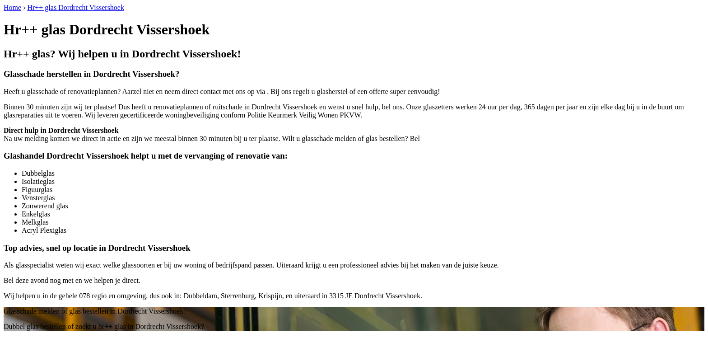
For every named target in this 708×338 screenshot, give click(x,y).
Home (12, 7)
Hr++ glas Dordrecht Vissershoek (75, 7)
